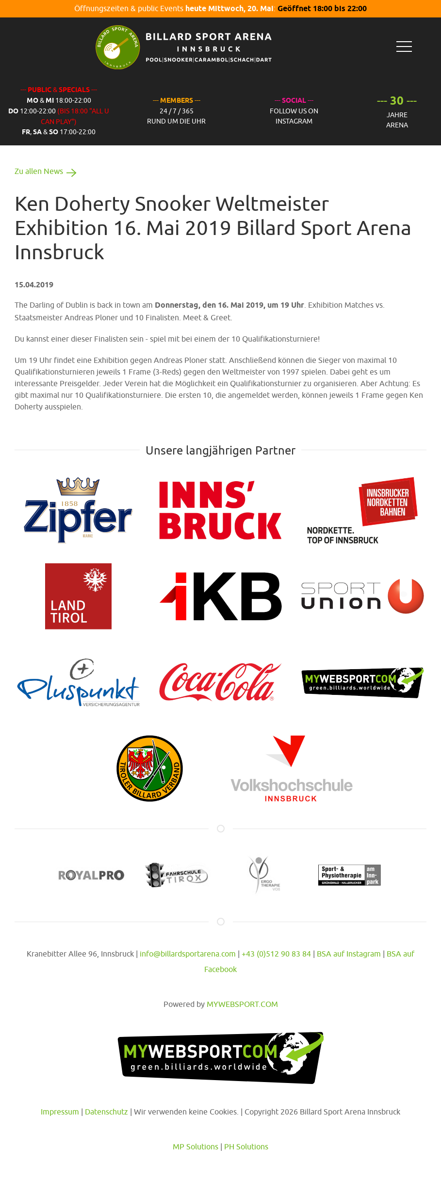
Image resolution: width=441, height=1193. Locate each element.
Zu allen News (47, 171)
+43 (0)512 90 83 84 (276, 953)
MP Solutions (195, 1146)
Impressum (60, 1111)
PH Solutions (246, 1146)
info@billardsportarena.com (188, 953)
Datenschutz (106, 1111)
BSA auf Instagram (349, 953)
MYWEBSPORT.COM (242, 1004)
